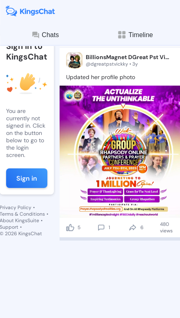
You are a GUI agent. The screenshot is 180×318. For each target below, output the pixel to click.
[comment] (101, 227)
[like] (70, 227)
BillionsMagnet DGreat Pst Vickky (128, 57)
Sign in (26, 178)
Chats (45, 35)
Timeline (135, 35)
